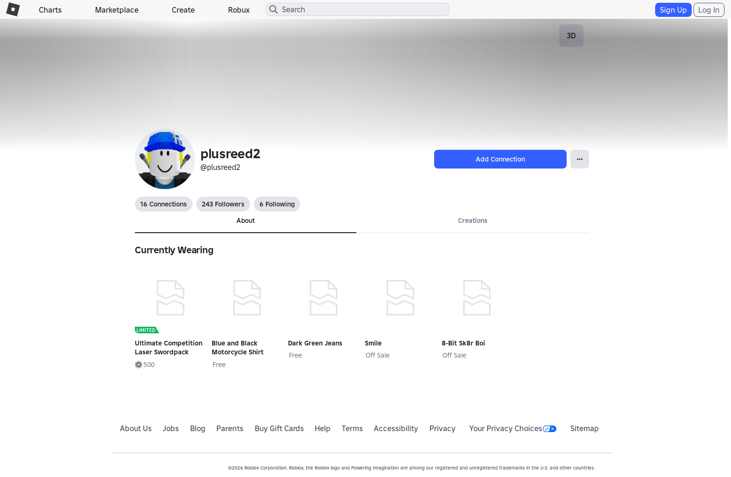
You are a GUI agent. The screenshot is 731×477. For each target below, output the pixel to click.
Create (183, 10)
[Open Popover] (579, 159)
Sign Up (673, 10)
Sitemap (584, 428)
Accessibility (396, 428)
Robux (239, 10)
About (245, 220)
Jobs (170, 428)
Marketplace (117, 10)
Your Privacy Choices (512, 428)
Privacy (442, 428)
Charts (50, 10)
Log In (709, 10)
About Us (136, 428)
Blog (198, 428)
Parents (230, 428)
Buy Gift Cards (279, 428)
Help (323, 428)
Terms (352, 428)
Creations (472, 220)
